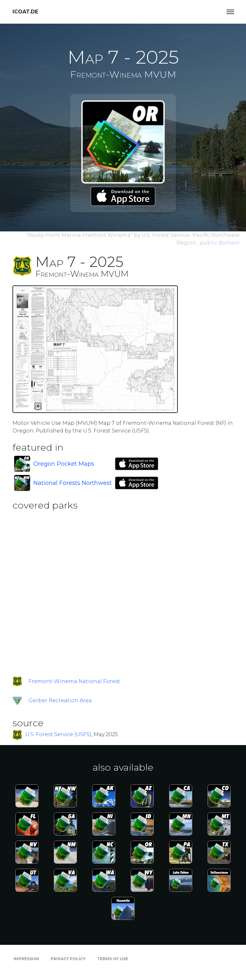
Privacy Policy (68, 958)
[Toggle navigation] (230, 12)
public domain (220, 243)
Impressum (26, 958)
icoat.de (25, 12)
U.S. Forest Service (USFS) (58, 734)
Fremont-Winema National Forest (74, 681)
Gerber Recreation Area (60, 700)
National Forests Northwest (72, 482)
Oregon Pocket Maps (63, 463)
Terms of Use (112, 958)
